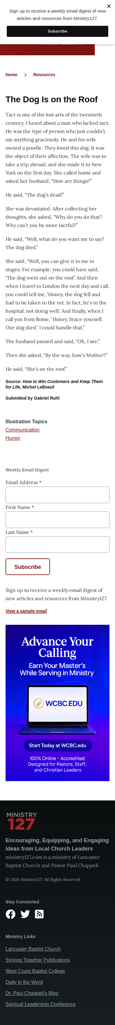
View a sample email (26, 610)
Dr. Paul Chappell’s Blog (32, 993)
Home (11, 74)
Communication (23, 429)
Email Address (23, 482)
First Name (20, 507)
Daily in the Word (24, 982)
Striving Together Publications (38, 960)
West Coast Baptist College (35, 971)
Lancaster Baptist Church (33, 949)
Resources (44, 74)
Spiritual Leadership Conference (41, 1004)
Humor (13, 438)
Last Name (19, 532)
